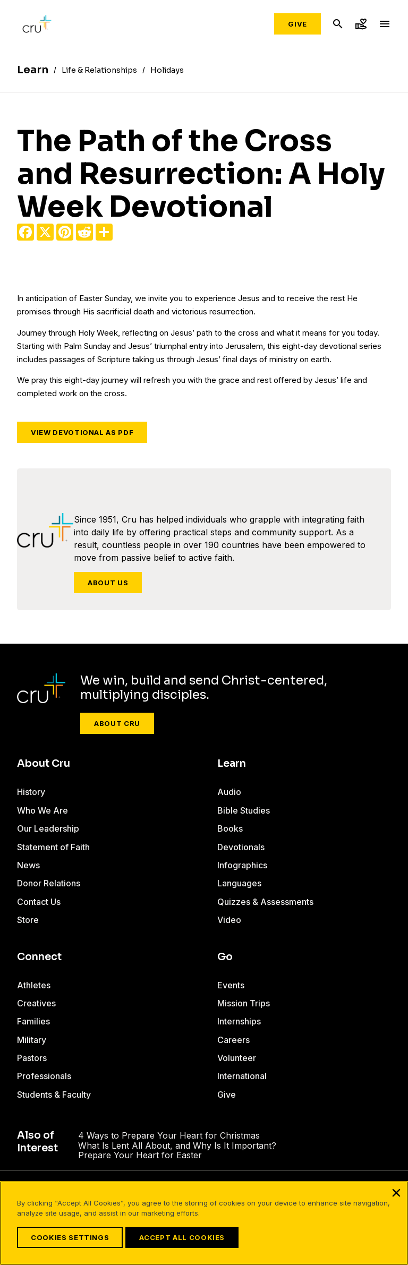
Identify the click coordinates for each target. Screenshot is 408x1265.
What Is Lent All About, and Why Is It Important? (177, 1145)
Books (230, 828)
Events (230, 985)
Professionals (44, 1076)
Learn (231, 763)
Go (225, 957)
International (242, 1076)
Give (297, 24)
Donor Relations (48, 883)
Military (31, 1040)
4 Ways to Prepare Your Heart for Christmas (169, 1135)
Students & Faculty (54, 1094)
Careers (233, 1040)
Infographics (242, 865)
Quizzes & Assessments (265, 901)
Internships (239, 1021)
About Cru (117, 723)
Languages (239, 883)
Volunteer (236, 1058)
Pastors (32, 1058)
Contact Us (39, 901)
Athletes (33, 985)
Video (229, 919)
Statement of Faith (53, 847)
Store (28, 919)
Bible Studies (243, 810)
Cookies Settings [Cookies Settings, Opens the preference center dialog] (70, 1237)
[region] (204, 1223)
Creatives (36, 1003)
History (31, 792)
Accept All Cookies (182, 1237)
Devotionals (241, 847)
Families (33, 1021)
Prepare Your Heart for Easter (140, 1155)
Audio (229, 792)
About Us (108, 582)
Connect (39, 957)
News (28, 865)
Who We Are (42, 810)
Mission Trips (243, 1003)
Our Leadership (48, 828)
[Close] (396, 1192)
